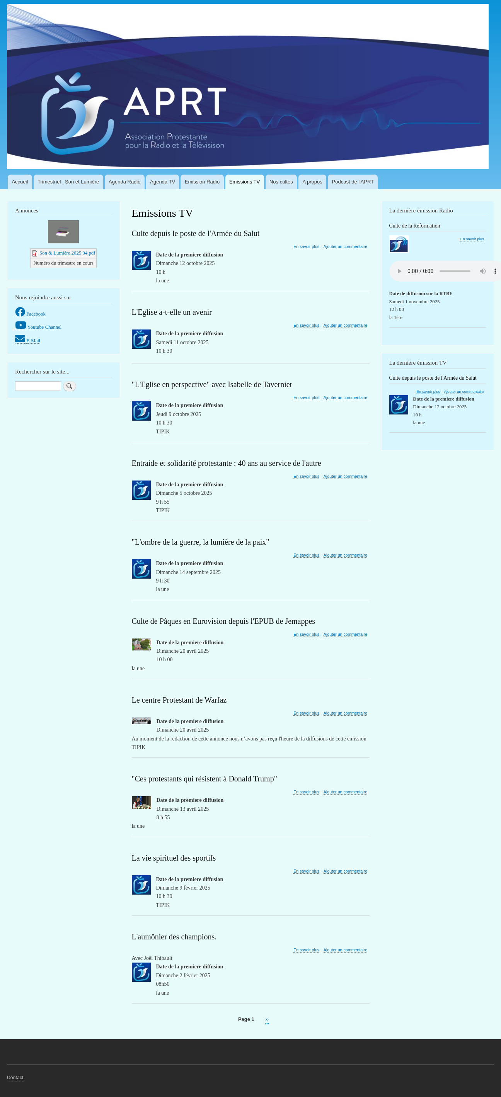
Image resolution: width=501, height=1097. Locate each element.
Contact (15, 1077)
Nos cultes (281, 182)
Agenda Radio (124, 182)
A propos (312, 182)
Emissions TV (244, 182)
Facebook (36, 314)
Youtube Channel (44, 327)
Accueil (20, 182)
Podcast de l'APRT (353, 182)
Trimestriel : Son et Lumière (68, 182)
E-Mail (33, 340)
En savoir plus (306, 246)
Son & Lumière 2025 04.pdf (67, 253)
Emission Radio (202, 182)
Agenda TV (162, 182)
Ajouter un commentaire (345, 246)
